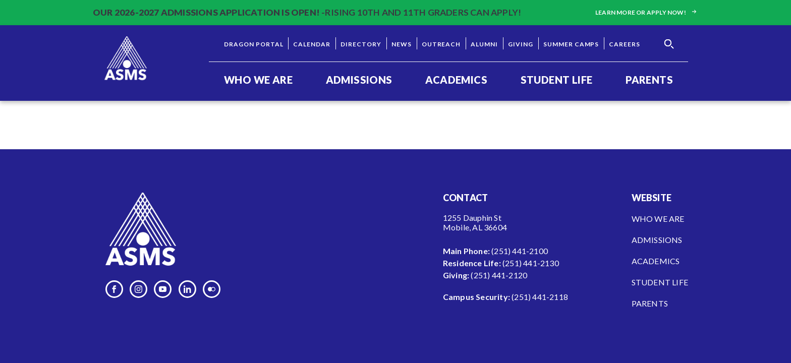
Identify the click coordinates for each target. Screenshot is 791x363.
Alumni (484, 44)
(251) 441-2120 (499, 275)
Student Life (557, 80)
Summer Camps (571, 44)
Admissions (359, 80)
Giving (520, 44)
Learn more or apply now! (646, 12)
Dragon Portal (253, 44)
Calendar (311, 44)
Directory (361, 44)
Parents (649, 80)
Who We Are (258, 80)
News (401, 44)
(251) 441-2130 (530, 263)
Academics (456, 80)
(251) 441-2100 (519, 251)
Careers (624, 44)
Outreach (441, 44)
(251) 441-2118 (540, 296)
